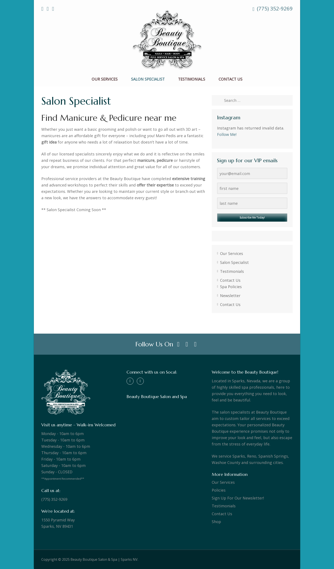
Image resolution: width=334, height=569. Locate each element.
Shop (216, 521)
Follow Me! (226, 134)
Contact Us (230, 79)
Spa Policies (231, 286)
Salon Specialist (148, 79)
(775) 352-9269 (272, 8)
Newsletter (230, 295)
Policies (219, 490)
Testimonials (191, 79)
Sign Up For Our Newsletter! (238, 498)
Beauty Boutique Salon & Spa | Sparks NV (104, 559)
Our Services (105, 79)
